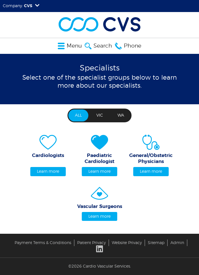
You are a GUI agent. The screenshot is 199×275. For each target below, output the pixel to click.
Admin (177, 243)
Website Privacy (127, 243)
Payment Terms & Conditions (43, 243)
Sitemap (156, 243)
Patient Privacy (91, 243)
